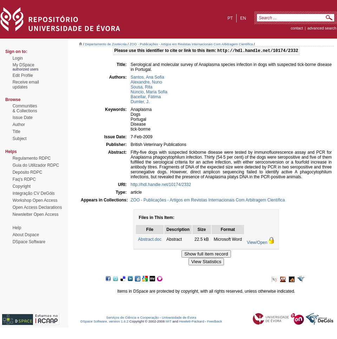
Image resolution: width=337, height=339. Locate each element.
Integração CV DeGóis (34, 193)
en (243, 18)
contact (297, 28)
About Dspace (26, 234)
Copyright (22, 186)
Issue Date (23, 117)
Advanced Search (322, 28)
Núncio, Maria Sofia (149, 92)
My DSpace (23, 64)
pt (230, 18)
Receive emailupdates (26, 84)
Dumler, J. (140, 102)
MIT (169, 322)
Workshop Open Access (35, 200)
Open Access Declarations (37, 207)
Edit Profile (23, 75)
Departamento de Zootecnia (106, 44)
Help (17, 227)
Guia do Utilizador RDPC (36, 165)
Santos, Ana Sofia (147, 77)
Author (19, 124)
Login (18, 58)
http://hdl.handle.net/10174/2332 (161, 185)
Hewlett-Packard (191, 322)
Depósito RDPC (27, 172)
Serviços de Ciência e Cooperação (132, 318)
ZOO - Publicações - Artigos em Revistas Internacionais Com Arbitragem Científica (191, 44)
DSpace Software (29, 241)
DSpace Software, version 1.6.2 (104, 322)
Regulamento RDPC (32, 158)
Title (16, 131)
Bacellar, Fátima (146, 97)
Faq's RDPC (24, 179)
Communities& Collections (25, 108)
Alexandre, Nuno (146, 82)
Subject (20, 138)
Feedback (214, 322)
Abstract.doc (149, 240)
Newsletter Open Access (36, 214)
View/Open (257, 243)
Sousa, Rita (141, 87)
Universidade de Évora (179, 318)
